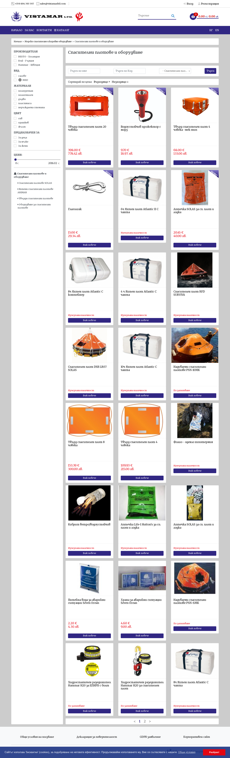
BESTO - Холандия (27, 56)
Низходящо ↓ (120, 81)
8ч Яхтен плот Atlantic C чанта (190, 684)
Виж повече (89, 162)
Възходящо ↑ (102, 81)
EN (217, 31)
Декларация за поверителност (97, 736)
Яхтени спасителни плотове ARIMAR (35, 191)
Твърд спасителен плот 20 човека (87, 128)
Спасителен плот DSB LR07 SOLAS (87, 368)
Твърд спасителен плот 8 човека (86, 443)
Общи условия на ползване (37, 736)
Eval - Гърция (24, 60)
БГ (211, 31)
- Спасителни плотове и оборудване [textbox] (176, 70)
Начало (16, 31)
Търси (210, 70)
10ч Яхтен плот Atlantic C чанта (139, 368)
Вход (188, 3)
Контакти (44, 31)
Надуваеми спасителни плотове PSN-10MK (189, 368)
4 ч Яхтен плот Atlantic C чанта (139, 293)
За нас (29, 31)
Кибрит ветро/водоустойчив (89, 524)
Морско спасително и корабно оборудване (48, 41)
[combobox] (175, 71)
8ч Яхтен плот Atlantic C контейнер (85, 293)
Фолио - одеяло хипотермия (193, 442)
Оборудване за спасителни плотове (34, 206)
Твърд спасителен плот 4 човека (139, 443)
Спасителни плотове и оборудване (30, 175)
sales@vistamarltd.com (51, 4)
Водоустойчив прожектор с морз (141, 128)
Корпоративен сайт (196, 736)
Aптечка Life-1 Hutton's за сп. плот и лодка (141, 526)
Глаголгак (75, 209)
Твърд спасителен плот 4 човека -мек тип (191, 128)
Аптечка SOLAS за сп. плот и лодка (193, 211)
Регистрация (208, 3)
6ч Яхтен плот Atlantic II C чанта (139, 211)
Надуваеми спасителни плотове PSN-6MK (189, 601)
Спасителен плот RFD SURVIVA (189, 293)
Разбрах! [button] (214, 752)
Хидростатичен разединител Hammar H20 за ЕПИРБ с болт (89, 684)
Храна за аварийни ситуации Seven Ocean (141, 601)
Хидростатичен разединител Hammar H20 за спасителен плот (142, 685)
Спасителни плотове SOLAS (35, 183)
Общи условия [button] (186, 752)
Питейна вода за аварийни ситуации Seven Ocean (86, 601)
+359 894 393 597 (22, 4)
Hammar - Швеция (27, 64)
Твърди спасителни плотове (35, 198)
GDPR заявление (150, 736)
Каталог (61, 31)
